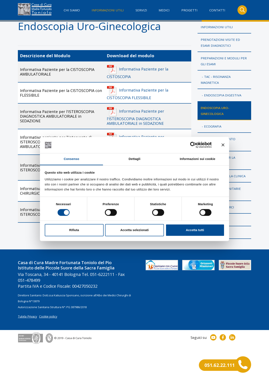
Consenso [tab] (71, 159)
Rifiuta (74, 230)
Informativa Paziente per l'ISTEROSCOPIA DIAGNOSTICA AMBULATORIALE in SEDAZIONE (135, 117)
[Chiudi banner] (223, 145)
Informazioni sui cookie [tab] (197, 159)
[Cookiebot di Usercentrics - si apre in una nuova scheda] (193, 145)
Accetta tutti (195, 230)
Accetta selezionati (134, 230)
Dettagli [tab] (134, 159)
